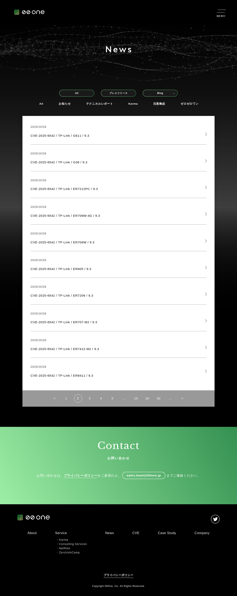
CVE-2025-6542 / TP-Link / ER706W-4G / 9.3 (66, 216)
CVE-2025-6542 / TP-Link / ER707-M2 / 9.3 (65, 324)
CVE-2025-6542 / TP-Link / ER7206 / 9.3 (63, 297)
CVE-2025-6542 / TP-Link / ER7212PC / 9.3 (65, 189)
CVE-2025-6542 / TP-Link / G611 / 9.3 (61, 136)
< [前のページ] (52, 401)
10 (137, 401)
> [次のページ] (185, 401)
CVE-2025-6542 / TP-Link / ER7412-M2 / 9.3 (66, 351)
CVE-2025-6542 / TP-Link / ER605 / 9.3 (62, 270)
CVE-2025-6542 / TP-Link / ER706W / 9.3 (63, 243)
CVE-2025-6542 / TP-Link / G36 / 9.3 (60, 163)
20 (149, 401)
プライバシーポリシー (80, 478)
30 (161, 401)
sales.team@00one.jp (144, 478)
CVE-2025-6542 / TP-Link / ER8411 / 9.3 (63, 378)
